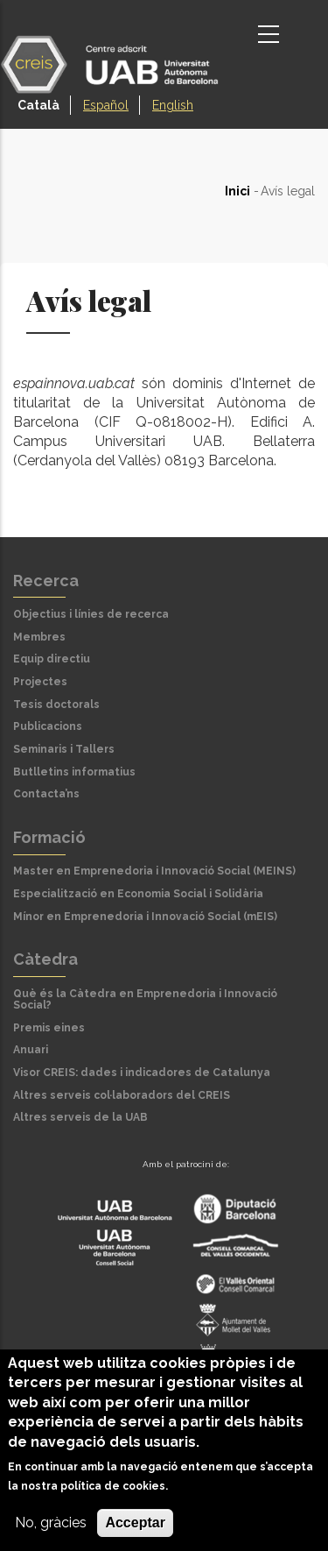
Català (38, 105)
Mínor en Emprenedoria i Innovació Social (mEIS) (145, 916)
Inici (237, 191)
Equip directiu (51, 659)
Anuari (30, 1050)
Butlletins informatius (74, 772)
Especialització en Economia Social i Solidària (138, 894)
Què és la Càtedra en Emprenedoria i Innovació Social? (145, 999)
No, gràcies (51, 1522)
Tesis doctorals (56, 704)
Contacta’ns (46, 794)
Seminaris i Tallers (64, 749)
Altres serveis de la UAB (80, 1117)
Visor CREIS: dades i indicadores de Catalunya (141, 1072)
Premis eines (49, 1028)
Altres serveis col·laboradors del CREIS (121, 1095)
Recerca (46, 580)
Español (106, 105)
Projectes (40, 682)
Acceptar (134, 1522)
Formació (49, 837)
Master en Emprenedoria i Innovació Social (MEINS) (154, 871)
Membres (39, 637)
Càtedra (45, 959)
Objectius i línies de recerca (91, 614)
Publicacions (47, 726)
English (172, 105)
